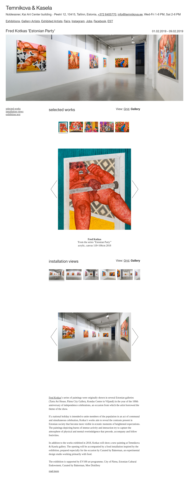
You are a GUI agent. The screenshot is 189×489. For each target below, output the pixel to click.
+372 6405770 (107, 14)
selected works (13, 108)
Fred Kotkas (55, 397)
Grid (126, 109)
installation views (14, 111)
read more (54, 471)
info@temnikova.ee (130, 14)
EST (110, 21)
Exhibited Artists (51, 21)
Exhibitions (13, 21)
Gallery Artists (30, 21)
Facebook (100, 21)
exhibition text (13, 114)
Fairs (67, 21)
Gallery (135, 109)
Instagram (78, 21)
